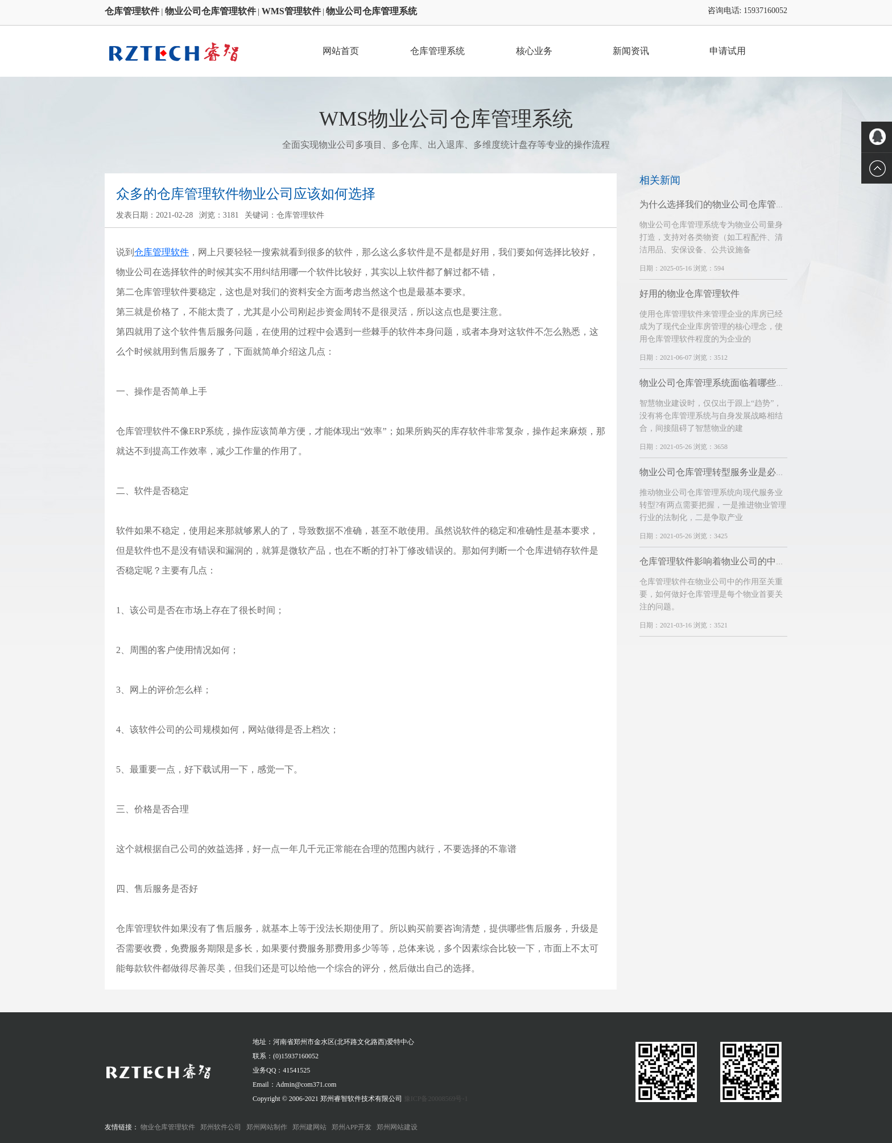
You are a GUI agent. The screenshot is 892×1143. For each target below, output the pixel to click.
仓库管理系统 (437, 51)
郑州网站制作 (266, 1127)
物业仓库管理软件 (168, 1127)
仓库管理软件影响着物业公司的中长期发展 (725, 561)
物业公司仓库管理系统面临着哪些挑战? (718, 383)
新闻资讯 (631, 51)
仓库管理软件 (161, 252)
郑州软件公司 (220, 1127)
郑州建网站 (309, 1127)
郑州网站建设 (397, 1127)
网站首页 (341, 51)
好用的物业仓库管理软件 (689, 293)
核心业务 (534, 51)
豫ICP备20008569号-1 (436, 1099)
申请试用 (727, 51)
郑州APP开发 (351, 1127)
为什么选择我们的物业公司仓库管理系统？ (725, 204)
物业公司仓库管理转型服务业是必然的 (716, 472)
